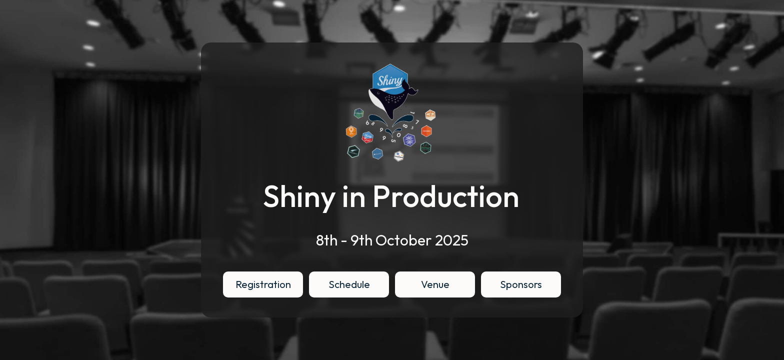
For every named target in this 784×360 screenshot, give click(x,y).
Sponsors (521, 284)
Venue (435, 284)
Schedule (349, 284)
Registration (263, 284)
